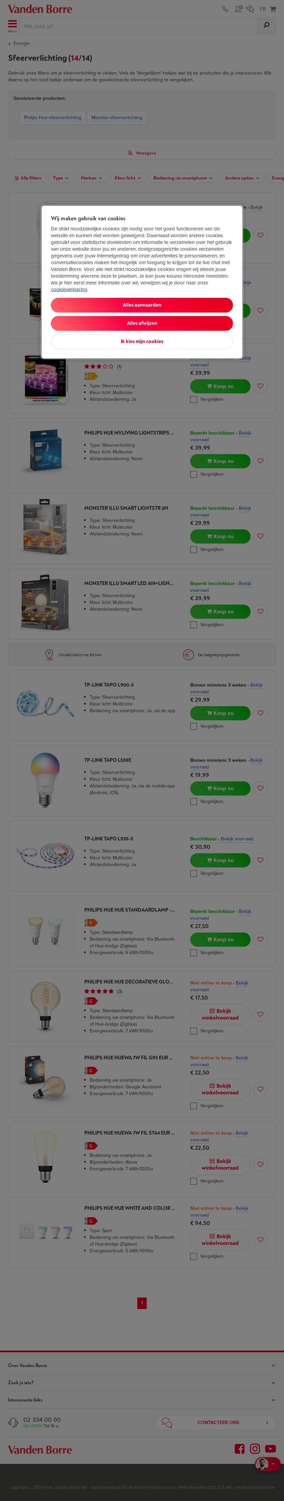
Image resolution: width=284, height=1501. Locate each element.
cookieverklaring (69, 289)
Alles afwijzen (142, 323)
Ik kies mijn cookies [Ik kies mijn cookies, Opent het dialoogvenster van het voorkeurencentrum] (142, 341)
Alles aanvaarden (142, 305)
